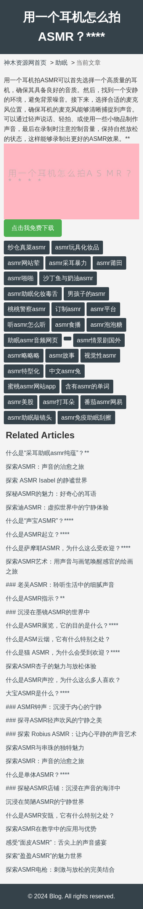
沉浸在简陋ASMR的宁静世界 (45, 802)
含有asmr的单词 (87, 386)
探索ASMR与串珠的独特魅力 (45, 747)
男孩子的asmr (86, 294)
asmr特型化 (24, 371)
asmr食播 (68, 324)
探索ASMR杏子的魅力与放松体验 (51, 666)
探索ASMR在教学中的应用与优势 (51, 829)
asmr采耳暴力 (68, 263)
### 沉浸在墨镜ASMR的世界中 (48, 612)
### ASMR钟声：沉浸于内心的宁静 (54, 707)
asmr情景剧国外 (99, 340)
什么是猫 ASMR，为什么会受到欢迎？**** (63, 652)
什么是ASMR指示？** (35, 598)
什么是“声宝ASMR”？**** (40, 521)
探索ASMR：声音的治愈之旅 (45, 466)
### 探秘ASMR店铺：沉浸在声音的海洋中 (63, 788)
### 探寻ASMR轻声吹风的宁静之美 (54, 720)
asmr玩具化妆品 (77, 247)
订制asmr (68, 309)
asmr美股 (21, 402)
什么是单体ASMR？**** (37, 775)
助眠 (61, 62)
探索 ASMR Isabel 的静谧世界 (46, 480)
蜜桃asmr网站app (32, 386)
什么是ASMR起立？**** (37, 534)
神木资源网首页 (25, 62)
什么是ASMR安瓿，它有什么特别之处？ (60, 815)
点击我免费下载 (32, 228)
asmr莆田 (109, 263)
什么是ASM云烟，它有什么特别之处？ (58, 639)
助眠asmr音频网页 (33, 340)
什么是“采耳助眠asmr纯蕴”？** (47, 453)
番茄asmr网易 (103, 402)
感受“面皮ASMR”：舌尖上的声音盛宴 (56, 842)
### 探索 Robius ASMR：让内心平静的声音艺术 (71, 734)
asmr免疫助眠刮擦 (86, 417)
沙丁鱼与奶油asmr (68, 278)
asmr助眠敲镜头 (30, 417)
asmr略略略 (24, 355)
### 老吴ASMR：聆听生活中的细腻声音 (60, 585)
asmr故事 (62, 355)
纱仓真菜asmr (27, 247)
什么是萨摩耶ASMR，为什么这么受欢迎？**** (68, 548)
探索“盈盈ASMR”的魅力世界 (44, 856)
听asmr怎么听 (27, 324)
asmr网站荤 (24, 263)
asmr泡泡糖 (106, 324)
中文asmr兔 (65, 371)
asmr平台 (103, 309)
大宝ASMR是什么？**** (37, 693)
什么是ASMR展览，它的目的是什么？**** (62, 625)
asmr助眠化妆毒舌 (33, 294)
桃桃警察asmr (27, 309)
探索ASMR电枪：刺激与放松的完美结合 (60, 869)
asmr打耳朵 (59, 402)
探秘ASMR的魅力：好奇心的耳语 (51, 493)
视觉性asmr (100, 355)
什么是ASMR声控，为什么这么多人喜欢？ (63, 680)
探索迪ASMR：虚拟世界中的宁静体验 (57, 507)
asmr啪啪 (21, 278)
